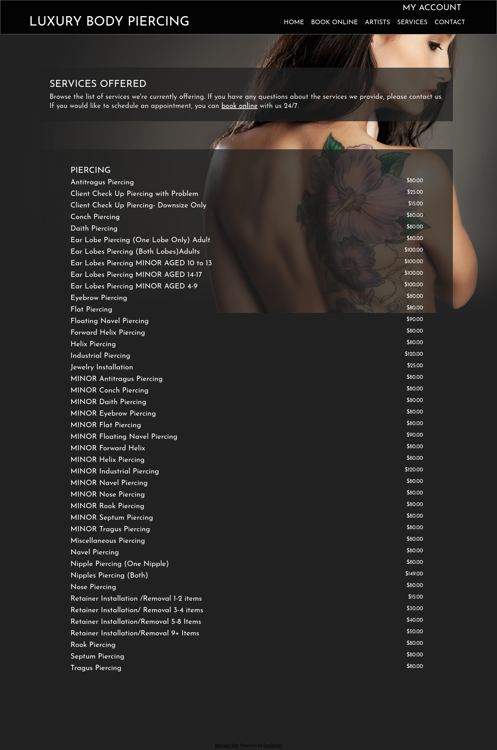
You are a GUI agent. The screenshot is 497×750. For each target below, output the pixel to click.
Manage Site (226, 745)
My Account (431, 8)
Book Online (334, 22)
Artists (377, 22)
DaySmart (273, 745)
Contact (450, 22)
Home (294, 22)
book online (240, 106)
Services (412, 22)
